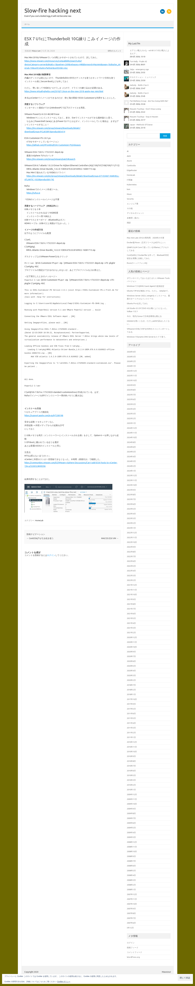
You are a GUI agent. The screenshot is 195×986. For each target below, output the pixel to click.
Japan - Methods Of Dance (141, 125)
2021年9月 (131, 599)
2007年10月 (132, 904)
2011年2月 (131, 733)
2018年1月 (131, 694)
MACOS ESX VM (110, 538)
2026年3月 (131, 357)
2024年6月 (131, 447)
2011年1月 (131, 737)
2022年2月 (131, 580)
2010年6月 (131, 771)
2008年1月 (131, 889)
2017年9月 (131, 704)
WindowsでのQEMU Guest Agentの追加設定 (145, 286)
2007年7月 (131, 918)
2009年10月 (132, 804)
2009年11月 (132, 799)
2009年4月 (131, 832)
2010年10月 (132, 751)
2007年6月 (131, 923)
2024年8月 (131, 442)
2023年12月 (132, 475)
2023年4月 (131, 514)
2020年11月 (132, 642)
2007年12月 (132, 894)
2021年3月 (131, 628)
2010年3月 (131, 780)
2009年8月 (131, 813)
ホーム (27, 24)
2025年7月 (131, 395)
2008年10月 (132, 851)
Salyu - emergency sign (139, 69)
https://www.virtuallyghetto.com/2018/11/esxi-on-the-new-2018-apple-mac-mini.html (63, 91)
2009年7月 (131, 818)
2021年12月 (132, 585)
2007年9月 (131, 909)
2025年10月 (132, 380)
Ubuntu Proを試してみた (137, 303)
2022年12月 (132, 533)
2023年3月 (131, 518)
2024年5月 (131, 452)
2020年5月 (131, 666)
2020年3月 (131, 675)
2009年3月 (131, 837)
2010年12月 (132, 742)
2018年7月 (131, 685)
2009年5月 (131, 828)
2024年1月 (131, 471)
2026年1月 (131, 366)
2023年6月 (131, 504)
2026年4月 (131, 352)
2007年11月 (132, 899)
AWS (129, 156)
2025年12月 (132, 371)
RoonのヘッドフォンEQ (137, 263)
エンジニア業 (132, 204)
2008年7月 (131, 861)
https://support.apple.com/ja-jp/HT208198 (43, 415)
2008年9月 (131, 856)
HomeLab (39, 520)
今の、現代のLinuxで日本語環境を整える (144, 316)
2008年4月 (131, 875)
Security (130, 199)
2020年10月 (132, 647)
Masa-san (36, 51)
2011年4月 (131, 723)
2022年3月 (131, 575)
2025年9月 (131, 385)
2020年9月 (131, 652)
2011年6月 (131, 713)
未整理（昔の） (133, 218)
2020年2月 (131, 680)
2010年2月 (131, 785)
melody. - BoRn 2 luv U (139, 85)
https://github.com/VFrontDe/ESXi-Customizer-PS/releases (54, 145)
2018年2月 (131, 690)
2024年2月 (131, 466)
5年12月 (130, 928)
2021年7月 (131, 609)
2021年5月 (131, 618)
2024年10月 (132, 437)
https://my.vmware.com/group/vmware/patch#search (51, 159)
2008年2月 (131, 885)
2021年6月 (131, 614)
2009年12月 (132, 794)
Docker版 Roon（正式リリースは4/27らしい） (146, 242)
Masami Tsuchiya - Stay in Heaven (144, 117)
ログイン (51, 555)
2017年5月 (131, 709)
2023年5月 (131, 509)
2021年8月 (131, 604)
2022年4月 (131, 571)
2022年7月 (131, 556)
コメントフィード (134, 952)
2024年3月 (131, 461)
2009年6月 (131, 823)
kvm (128, 189)
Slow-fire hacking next (52, 10)
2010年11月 (132, 747)
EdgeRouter (132, 170)
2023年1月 (131, 528)
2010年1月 (131, 790)
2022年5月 (131, 566)
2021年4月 (131, 623)
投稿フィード (132, 947)
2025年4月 (131, 409)
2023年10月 (132, 485)
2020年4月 (131, 671)
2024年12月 (132, 428)
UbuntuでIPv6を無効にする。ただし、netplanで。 (148, 291)
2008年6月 (131, 866)
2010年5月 (131, 775)
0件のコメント (114, 51)
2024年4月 (131, 456)
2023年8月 (131, 495)
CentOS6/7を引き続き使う (40, 538)
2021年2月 (131, 632)
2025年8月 (131, 390)
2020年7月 (131, 656)
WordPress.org (133, 957)
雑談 (129, 223)
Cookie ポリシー (63, 981)
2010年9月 (131, 756)
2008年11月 (132, 847)
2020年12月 (132, 637)
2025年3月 (131, 414)
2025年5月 (131, 404)
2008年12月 (132, 842)
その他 (130, 208)
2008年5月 (131, 870)
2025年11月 (132, 376)
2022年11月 (132, 537)
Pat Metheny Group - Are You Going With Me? (149, 101)
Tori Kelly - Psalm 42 (138, 61)
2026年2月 (131, 361)
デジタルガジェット (135, 213)
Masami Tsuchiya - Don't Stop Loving (145, 109)
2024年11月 (132, 433)
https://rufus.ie (33, 193)
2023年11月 (132, 480)
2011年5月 (131, 718)
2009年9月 (131, 809)
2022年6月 (131, 561)
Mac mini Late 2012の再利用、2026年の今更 (145, 238)
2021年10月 (132, 594)
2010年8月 (131, 761)
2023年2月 (131, 523)
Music (129, 194)
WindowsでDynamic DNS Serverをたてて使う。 (147, 337)
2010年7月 (131, 766)
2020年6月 (131, 661)
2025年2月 (131, 418)
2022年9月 (131, 547)
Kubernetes (132, 185)
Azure (129, 161)
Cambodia (131, 165)
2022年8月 (131, 552)
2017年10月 (132, 699)
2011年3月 (131, 728)
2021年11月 (132, 590)
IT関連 (129, 180)
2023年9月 (131, 490)
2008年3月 (131, 880)
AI (127, 151)
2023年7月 (131, 499)
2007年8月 (131, 913)
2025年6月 (131, 399)
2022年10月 (132, 542)
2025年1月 (131, 423)
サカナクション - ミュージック (143, 77)
